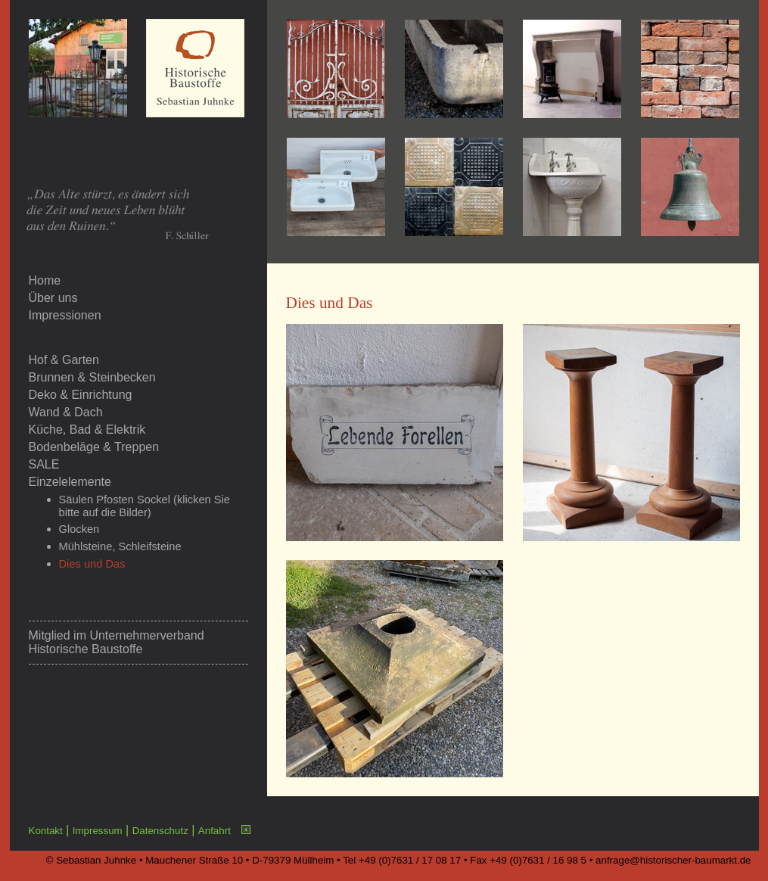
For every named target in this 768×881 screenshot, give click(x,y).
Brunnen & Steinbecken (92, 377)
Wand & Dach (66, 412)
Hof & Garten (64, 359)
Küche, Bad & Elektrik (87, 429)
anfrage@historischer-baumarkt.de (673, 860)
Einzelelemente (70, 481)
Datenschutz (160, 830)
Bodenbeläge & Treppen (94, 446)
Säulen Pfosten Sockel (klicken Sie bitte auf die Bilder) (144, 505)
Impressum (98, 830)
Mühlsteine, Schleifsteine (120, 546)
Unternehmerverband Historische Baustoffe (116, 642)
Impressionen (65, 315)
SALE (44, 464)
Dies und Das (92, 564)
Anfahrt (214, 830)
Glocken (79, 529)
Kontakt (46, 830)
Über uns (53, 297)
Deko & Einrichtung (80, 394)
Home (45, 280)
